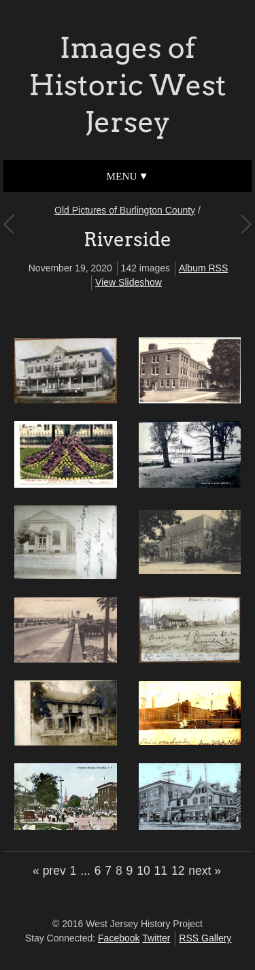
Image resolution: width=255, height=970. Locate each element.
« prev (49, 870)
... (85, 870)
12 (177, 870)
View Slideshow (128, 282)
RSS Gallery (205, 938)
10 (143, 870)
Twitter (156, 938)
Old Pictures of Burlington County (124, 210)
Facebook (118, 938)
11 (160, 870)
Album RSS (203, 268)
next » (204, 870)
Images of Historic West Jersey (127, 85)
